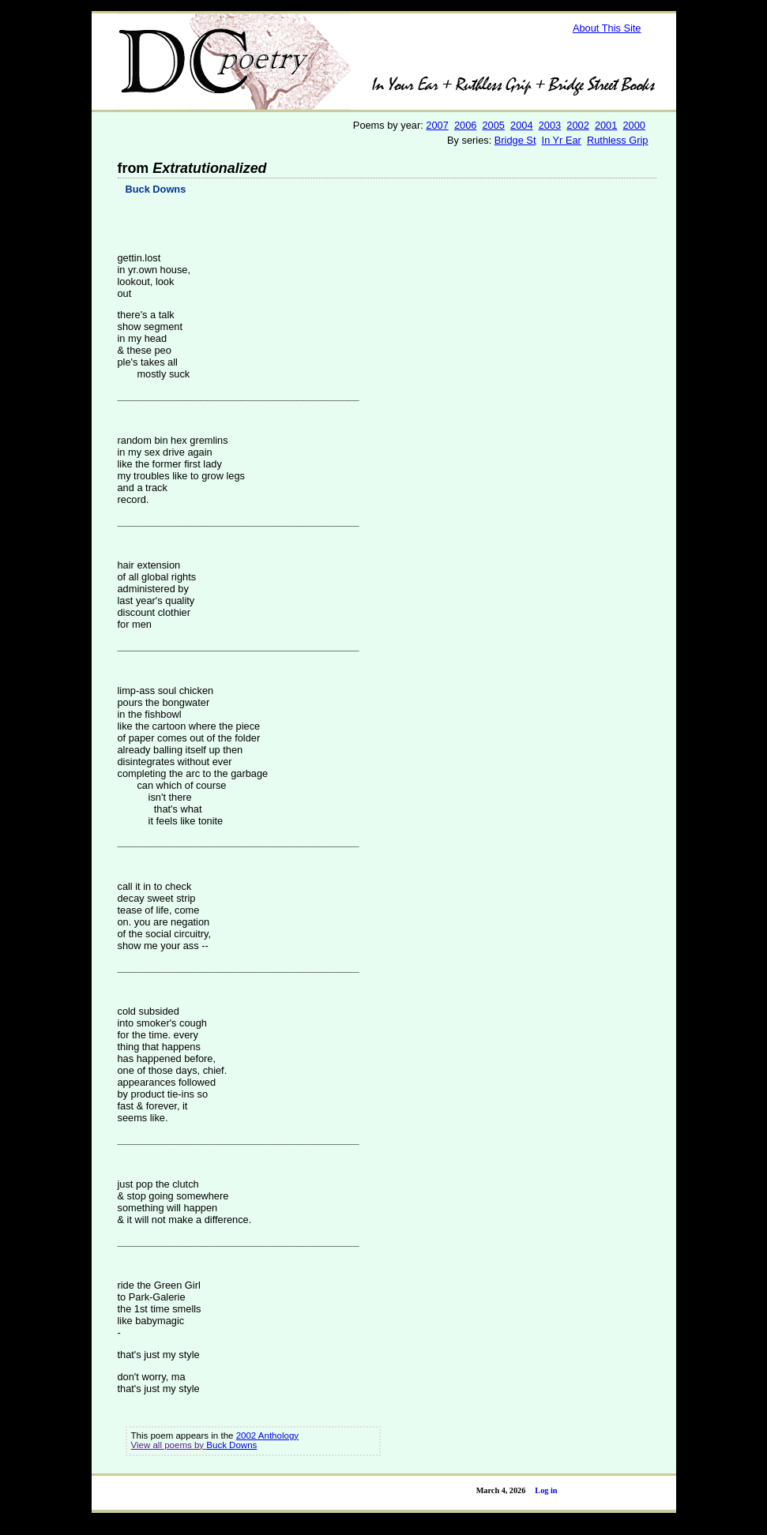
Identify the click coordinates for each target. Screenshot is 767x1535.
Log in (546, 1490)
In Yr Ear (561, 140)
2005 (494, 125)
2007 (437, 125)
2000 (633, 125)
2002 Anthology (267, 1435)
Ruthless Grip (618, 140)
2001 (606, 125)
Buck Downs (156, 189)
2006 (465, 125)
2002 (577, 125)
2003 (550, 125)
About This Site (607, 28)
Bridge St (515, 140)
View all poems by (169, 1445)
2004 (521, 125)
